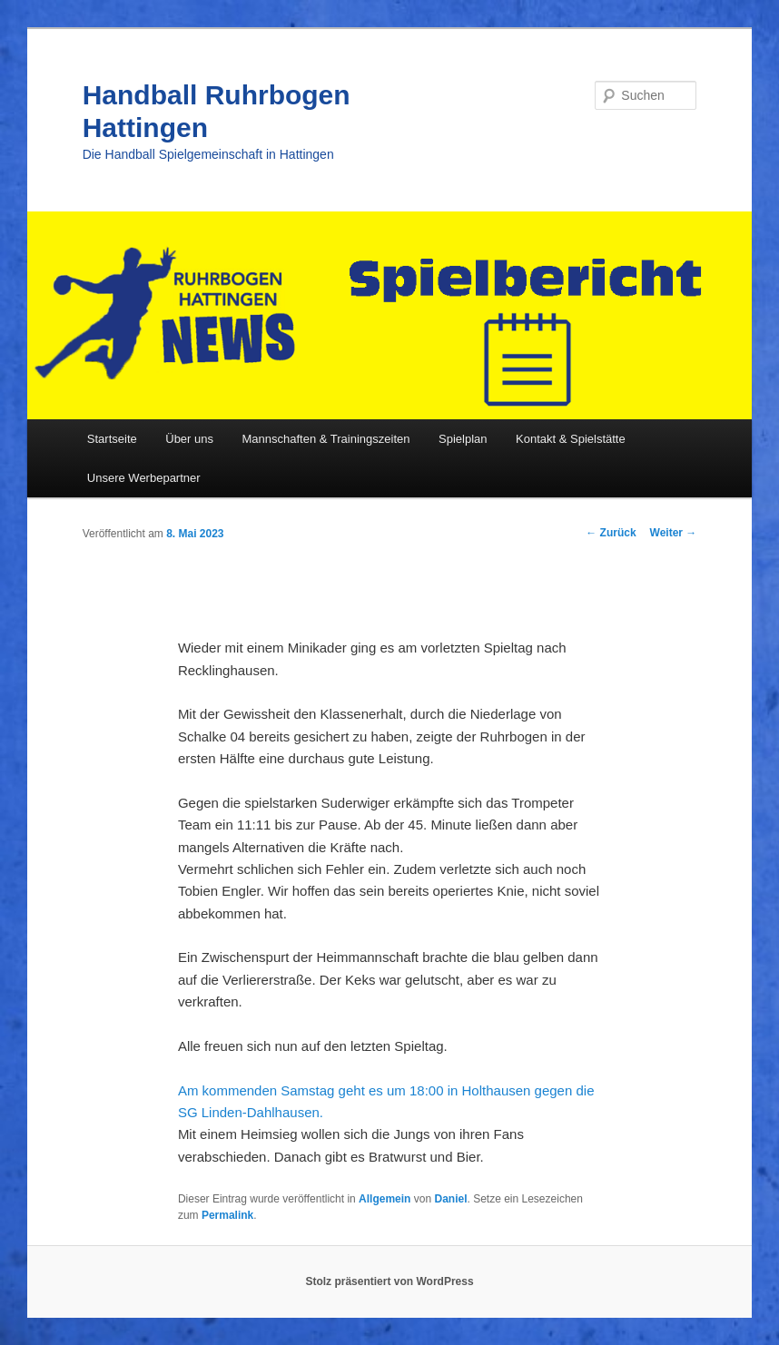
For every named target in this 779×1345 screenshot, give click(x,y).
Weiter (673, 532)
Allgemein (384, 1199)
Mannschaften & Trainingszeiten (326, 439)
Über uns (189, 439)
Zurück (611, 532)
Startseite (112, 439)
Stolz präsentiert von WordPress (389, 1281)
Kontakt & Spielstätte (571, 439)
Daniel (450, 1199)
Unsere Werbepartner (144, 478)
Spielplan (463, 439)
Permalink (227, 1215)
